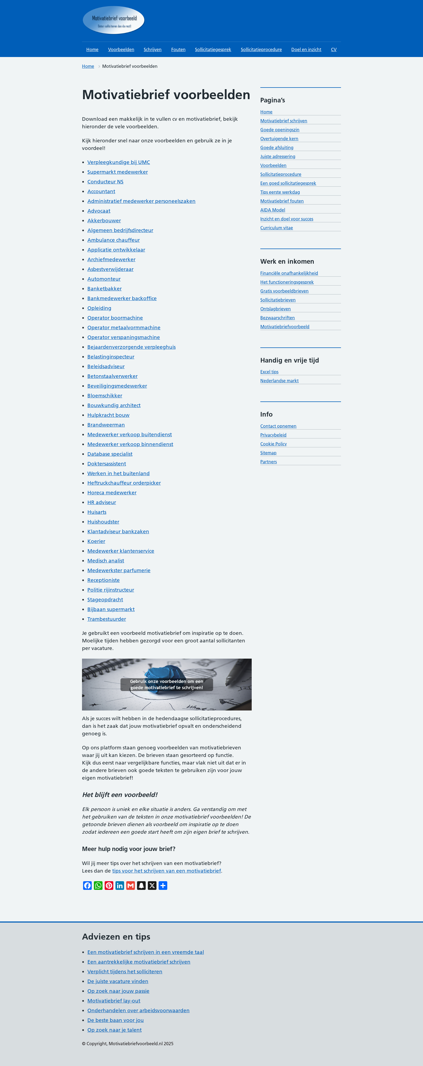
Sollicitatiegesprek (213, 49)
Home (92, 49)
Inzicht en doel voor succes (286, 219)
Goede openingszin (279, 129)
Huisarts (96, 512)
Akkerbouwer (104, 220)
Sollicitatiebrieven (278, 300)
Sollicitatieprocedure (261, 49)
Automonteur (104, 279)
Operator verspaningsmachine (123, 337)
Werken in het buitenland (118, 473)
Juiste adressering (277, 156)
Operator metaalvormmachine (124, 327)
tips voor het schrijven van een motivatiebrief (166, 871)
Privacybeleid (273, 435)
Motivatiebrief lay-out (113, 1001)
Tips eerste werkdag (280, 192)
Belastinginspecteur (110, 357)
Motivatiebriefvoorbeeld (284, 326)
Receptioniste (103, 580)
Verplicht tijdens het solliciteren (124, 971)
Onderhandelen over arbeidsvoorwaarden (138, 1010)
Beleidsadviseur (106, 366)
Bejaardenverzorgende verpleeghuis (131, 347)
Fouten (178, 49)
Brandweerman (106, 425)
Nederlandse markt (279, 380)
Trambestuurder (106, 619)
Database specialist (109, 454)
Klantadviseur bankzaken (118, 531)
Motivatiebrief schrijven (283, 120)
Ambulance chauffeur (113, 240)
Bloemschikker (104, 396)
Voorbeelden (121, 49)
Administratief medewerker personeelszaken (141, 201)
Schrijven (153, 49)
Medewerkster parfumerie (119, 570)
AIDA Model (272, 210)
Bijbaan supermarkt (111, 609)
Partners (268, 461)
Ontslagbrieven (275, 308)
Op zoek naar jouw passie (118, 991)
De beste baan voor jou (115, 1020)
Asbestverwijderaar (110, 269)
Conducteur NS (105, 182)
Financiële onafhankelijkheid (289, 273)
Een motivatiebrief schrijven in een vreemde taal (145, 952)
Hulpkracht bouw (108, 415)
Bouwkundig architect (114, 405)
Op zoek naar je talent (114, 1030)
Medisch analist (105, 561)
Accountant (101, 191)
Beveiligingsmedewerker (117, 386)
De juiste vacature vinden (117, 981)
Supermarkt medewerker (117, 172)
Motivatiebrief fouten (282, 201)
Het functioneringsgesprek (287, 282)
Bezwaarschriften (277, 317)
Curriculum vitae (276, 227)
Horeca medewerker (112, 493)
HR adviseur (101, 502)
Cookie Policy (273, 444)
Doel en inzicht (306, 49)
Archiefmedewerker (111, 259)
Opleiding (99, 308)
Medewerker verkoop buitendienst (129, 434)
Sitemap (268, 452)
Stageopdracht (105, 599)
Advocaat (98, 211)
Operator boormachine (115, 318)
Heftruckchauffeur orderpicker (124, 483)
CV (334, 49)
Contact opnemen (278, 426)
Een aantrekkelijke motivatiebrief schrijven (138, 962)
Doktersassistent (106, 464)
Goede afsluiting (277, 147)
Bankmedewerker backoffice (122, 298)
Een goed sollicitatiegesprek (288, 183)
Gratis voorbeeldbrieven (284, 291)
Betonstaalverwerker (112, 376)
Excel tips (269, 371)
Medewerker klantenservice (120, 551)
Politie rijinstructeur (110, 590)
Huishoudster (103, 522)
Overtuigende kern (279, 138)
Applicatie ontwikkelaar (116, 250)
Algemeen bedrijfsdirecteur (120, 230)
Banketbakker (104, 289)
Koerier (96, 541)
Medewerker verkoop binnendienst (130, 444)
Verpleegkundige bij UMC (118, 162)
